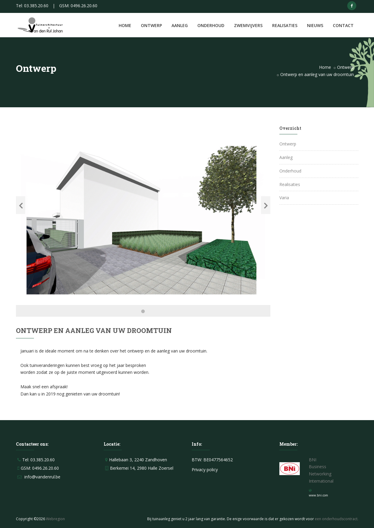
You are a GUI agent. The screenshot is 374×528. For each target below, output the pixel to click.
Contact (343, 25)
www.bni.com (318, 495)
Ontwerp (151, 25)
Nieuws (315, 25)
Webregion (55, 518)
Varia (284, 197)
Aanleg (180, 25)
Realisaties (284, 25)
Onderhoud (210, 25)
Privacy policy (205, 469)
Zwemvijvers (248, 25)
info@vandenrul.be (42, 477)
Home (125, 25)
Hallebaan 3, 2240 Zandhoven (138, 459)
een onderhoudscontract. (336, 518)
